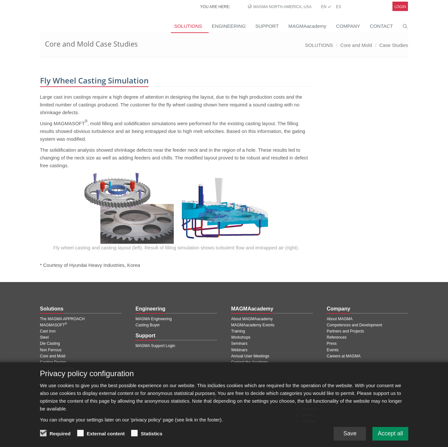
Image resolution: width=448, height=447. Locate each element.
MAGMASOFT (53, 325)
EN (326, 7)
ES (338, 7)
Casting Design (53, 362)
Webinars (239, 350)
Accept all (390, 434)
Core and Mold (356, 45)
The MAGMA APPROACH (62, 319)
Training (238, 331)
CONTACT (381, 26)
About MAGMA (340, 319)
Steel (44, 337)
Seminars (239, 343)
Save (350, 434)
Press (332, 343)
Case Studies (393, 45)
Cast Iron (48, 331)
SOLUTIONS (188, 26)
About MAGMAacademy (252, 319)
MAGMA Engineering (154, 319)
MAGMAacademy (307, 26)
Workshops (241, 337)
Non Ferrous (51, 350)
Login (400, 6)
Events (333, 350)
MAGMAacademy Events (253, 325)
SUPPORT (267, 26)
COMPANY (348, 26)
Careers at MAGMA (344, 356)
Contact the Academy (249, 362)
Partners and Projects (345, 331)
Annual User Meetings (250, 356)
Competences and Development (354, 325)
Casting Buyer (148, 325)
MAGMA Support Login (155, 345)
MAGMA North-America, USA (282, 7)
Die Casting (50, 343)
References (337, 337)
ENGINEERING (229, 26)
